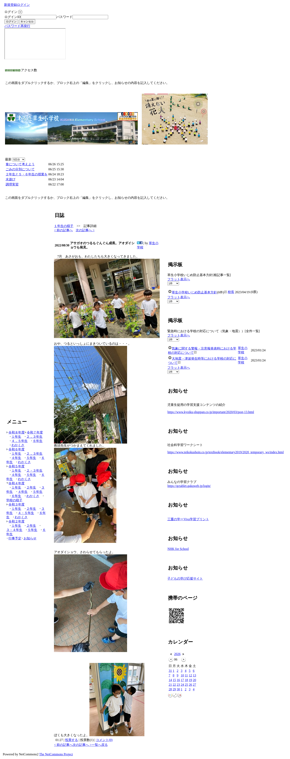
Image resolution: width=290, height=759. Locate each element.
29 (174, 689)
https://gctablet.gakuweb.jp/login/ (189, 486)
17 (182, 680)
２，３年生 (33, 436)
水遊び (10, 179)
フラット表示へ (178, 279)
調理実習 (12, 184)
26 (190, 685)
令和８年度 (15, 432)
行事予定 (13, 538)
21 (170, 685)
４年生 (15, 458)
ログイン (23, 4)
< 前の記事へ (63, 230)
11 (186, 675)
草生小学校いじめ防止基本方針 (194, 292)
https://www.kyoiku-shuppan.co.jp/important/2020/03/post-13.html (210, 412)
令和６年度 (15, 449)
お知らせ (28, 538)
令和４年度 (15, 483)
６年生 (36, 441)
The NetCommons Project (56, 754)
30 (178, 689)
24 (182, 685)
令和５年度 (15, 466)
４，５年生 (18, 441)
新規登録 (10, 4)
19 (190, 680)
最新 (15, 159)
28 (170, 689)
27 (194, 685)
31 (170, 671)
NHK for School (178, 549)
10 (182, 675)
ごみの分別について (20, 169)
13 (194, 675)
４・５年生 (25, 513)
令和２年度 (15, 521)
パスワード (64, 17)
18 (186, 680)
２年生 (30, 487)
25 (186, 685)
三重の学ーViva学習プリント (188, 519)
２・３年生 (33, 470)
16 (178, 680)
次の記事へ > (85, 230)
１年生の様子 (63, 226)
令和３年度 (15, 504)
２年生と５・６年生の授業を (27, 174)
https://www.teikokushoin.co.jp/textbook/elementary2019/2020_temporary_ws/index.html (225, 452)
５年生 (30, 458)
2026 (177, 654)
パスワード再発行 (17, 26)
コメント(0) (104, 740)
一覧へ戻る (100, 744)
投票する (71, 740)
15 (174, 680)
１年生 (15, 436)
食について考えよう (20, 164)
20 (194, 680)
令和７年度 (34, 432)
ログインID (12, 17)
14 (170, 680)
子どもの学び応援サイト (185, 578)
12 (190, 675)
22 (174, 685)
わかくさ (16, 445)
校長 (231, 292)
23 (178, 685)
